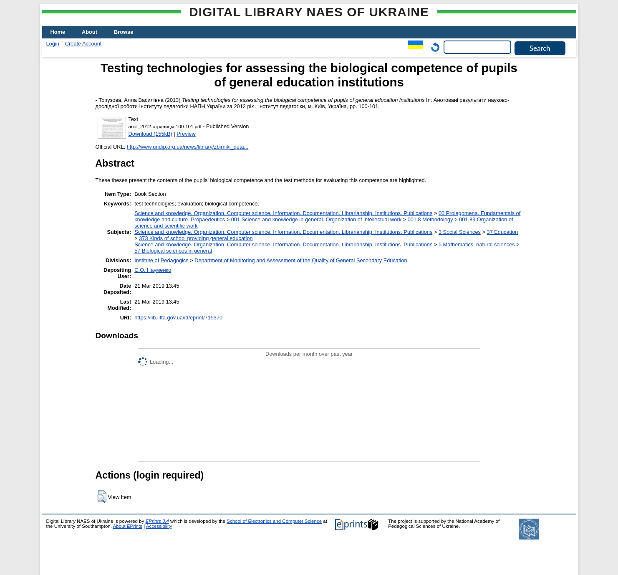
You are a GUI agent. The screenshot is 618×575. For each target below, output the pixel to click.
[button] (101, 496)
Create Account (83, 44)
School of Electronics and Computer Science (274, 521)
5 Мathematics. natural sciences (477, 244)
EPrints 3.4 (157, 521)
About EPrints (127, 526)
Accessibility (159, 526)
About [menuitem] (89, 32)
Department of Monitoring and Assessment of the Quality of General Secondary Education (300, 260)
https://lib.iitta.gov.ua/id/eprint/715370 (178, 317)
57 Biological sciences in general (173, 251)
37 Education (502, 232)
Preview (186, 134)
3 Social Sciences (460, 232)
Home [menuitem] (58, 32)
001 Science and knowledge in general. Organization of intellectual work (316, 219)
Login (52, 44)
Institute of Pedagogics (161, 260)
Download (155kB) (150, 134)
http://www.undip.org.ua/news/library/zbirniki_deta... (188, 147)
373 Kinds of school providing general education (195, 238)
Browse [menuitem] (123, 32)
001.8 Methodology (430, 219)
